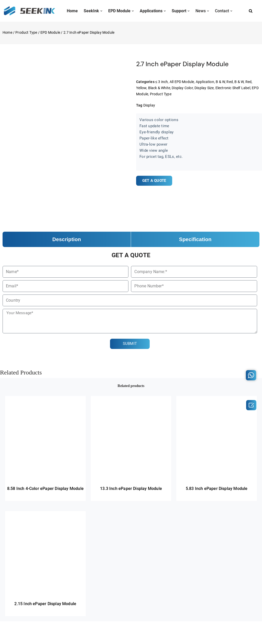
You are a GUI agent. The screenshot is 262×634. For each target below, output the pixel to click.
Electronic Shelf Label (232, 88)
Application (205, 81)
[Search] (251, 11)
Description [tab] (66, 239)
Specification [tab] (195, 239)
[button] (101, 11)
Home (7, 32)
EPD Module (50, 32)
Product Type (26, 32)
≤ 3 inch (161, 81)
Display (149, 105)
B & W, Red (224, 81)
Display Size (204, 88)
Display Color (182, 88)
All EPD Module (182, 81)
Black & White (159, 88)
